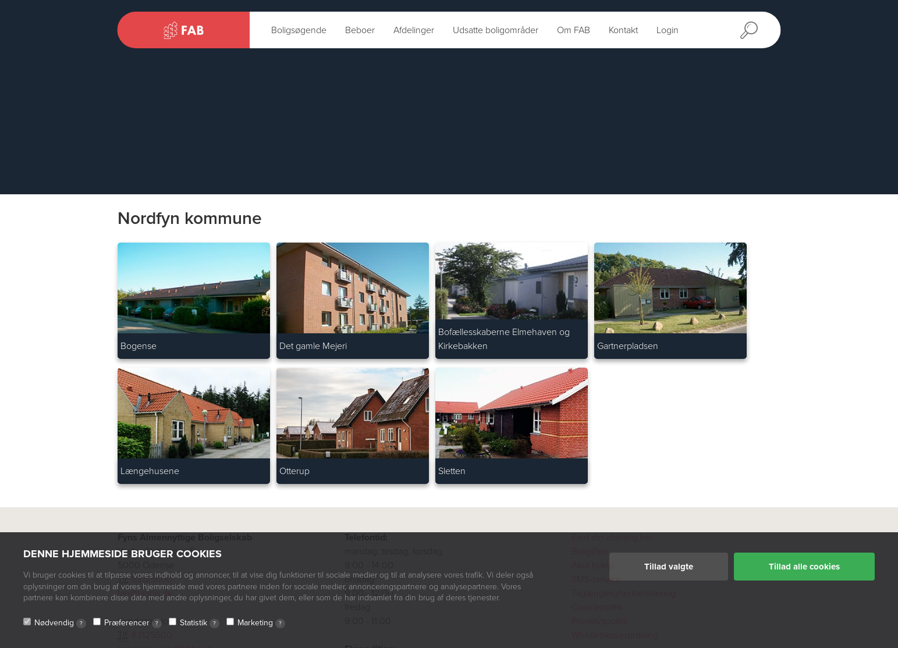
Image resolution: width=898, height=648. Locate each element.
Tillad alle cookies (804, 566)
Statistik (199, 623)
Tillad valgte (668, 566)
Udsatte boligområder (495, 30)
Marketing (261, 623)
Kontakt (623, 30)
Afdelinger (413, 30)
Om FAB (573, 30)
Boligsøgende (298, 30)
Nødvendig (60, 623)
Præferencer (133, 623)
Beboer (360, 30)
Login (667, 30)
